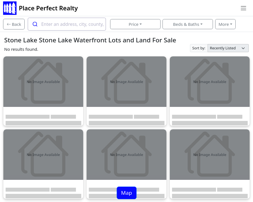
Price (133, 24)
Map (126, 192)
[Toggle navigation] (243, 8)
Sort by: (198, 47)
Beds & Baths (186, 24)
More (224, 24)
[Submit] (34, 24)
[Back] (14, 24)
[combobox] (67, 24)
